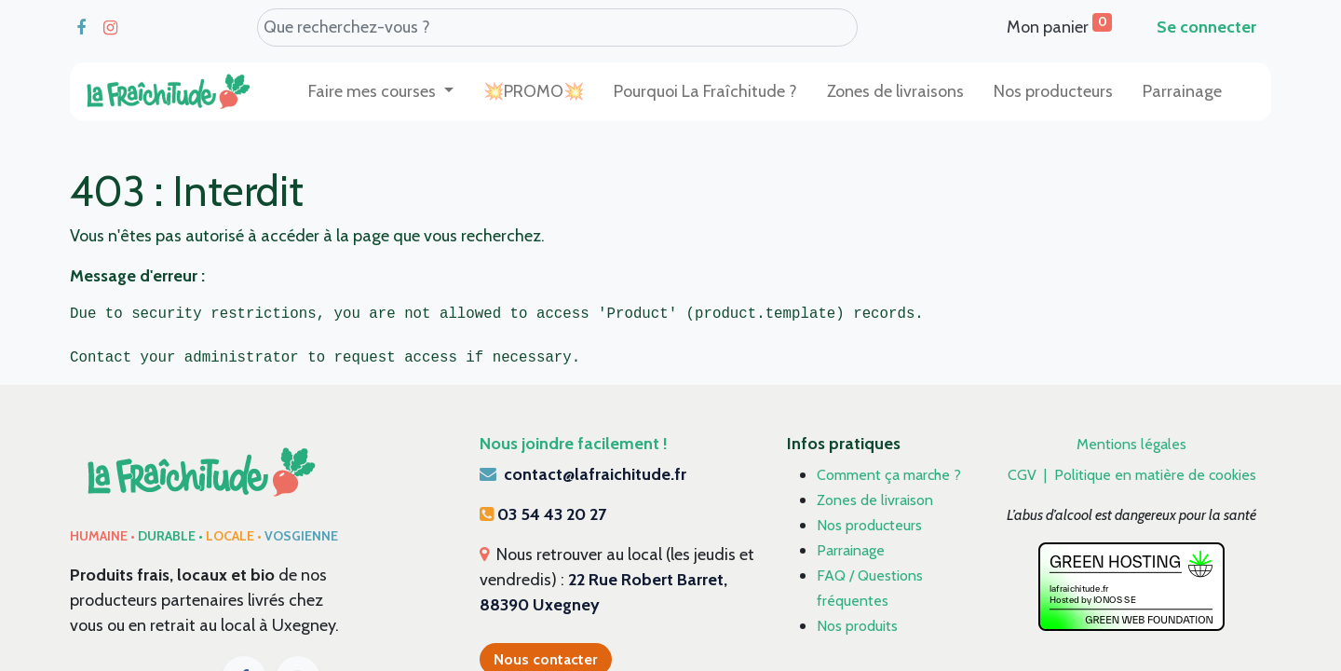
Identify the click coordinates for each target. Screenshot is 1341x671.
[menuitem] (533, 92)
